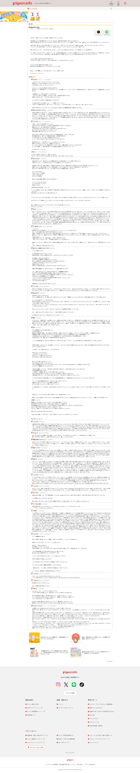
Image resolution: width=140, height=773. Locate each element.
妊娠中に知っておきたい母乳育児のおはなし (102, 711)
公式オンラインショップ (34, 708)
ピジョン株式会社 (90, 764)
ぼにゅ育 (92, 715)
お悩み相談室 (34, 8)
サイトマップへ (70, 753)
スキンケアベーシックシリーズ (35, 742)
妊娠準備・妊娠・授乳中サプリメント (37, 735)
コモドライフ (93, 722)
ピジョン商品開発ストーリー (35, 711)
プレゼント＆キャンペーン (65, 708)
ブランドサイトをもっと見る (36, 747)
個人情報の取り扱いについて (67, 764)
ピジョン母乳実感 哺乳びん (66, 735)
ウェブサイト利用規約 (51, 764)
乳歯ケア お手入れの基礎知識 (66, 739)
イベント (60, 704)
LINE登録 (118, 3)
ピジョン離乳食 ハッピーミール (36, 739)
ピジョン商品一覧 (32, 704)
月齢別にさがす (111, 3)
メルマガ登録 (70, 693)
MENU (111, 8)
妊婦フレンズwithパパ (96, 708)
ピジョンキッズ (94, 742)
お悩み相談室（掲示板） (96, 726)
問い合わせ (80, 764)
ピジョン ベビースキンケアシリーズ (100, 739)
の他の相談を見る (39, 73)
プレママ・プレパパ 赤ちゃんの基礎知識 (101, 704)
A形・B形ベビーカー (64, 742)
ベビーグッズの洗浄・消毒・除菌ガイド (101, 735)
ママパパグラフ (94, 718)
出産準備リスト (31, 715)
